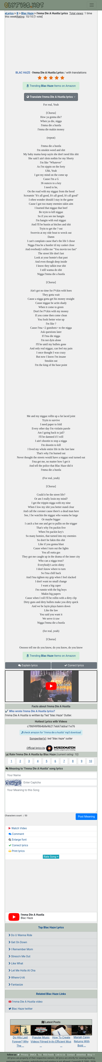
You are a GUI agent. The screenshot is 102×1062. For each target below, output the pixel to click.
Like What (16, 963)
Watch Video (18, 828)
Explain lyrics (28, 665)
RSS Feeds (48, 1054)
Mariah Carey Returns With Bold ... (82, 1037)
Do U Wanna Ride (20, 935)
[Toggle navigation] (91, 5)
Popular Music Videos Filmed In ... (41, 1037)
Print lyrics (17, 851)
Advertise (81, 1054)
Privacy (24, 1054)
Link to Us (60, 1054)
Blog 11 (91, 1054)
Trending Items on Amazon (51, 85)
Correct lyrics (74, 665)
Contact (71, 1054)
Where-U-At (17, 977)
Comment (16, 834)
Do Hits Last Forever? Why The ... (20, 1037)
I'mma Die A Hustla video (26, 1001)
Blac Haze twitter (21, 1008)
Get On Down (18, 942)
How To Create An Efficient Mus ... (61, 1037)
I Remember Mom (21, 949)
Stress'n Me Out (19, 956)
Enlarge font (18, 839)
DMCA (33, 1054)
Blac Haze (27, 13)
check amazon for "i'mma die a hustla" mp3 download (51, 732)
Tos (39, 1054)
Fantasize (16, 984)
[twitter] (18, 1054)
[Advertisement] (51, 44)
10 (90, 761)
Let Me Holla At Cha (22, 970)
